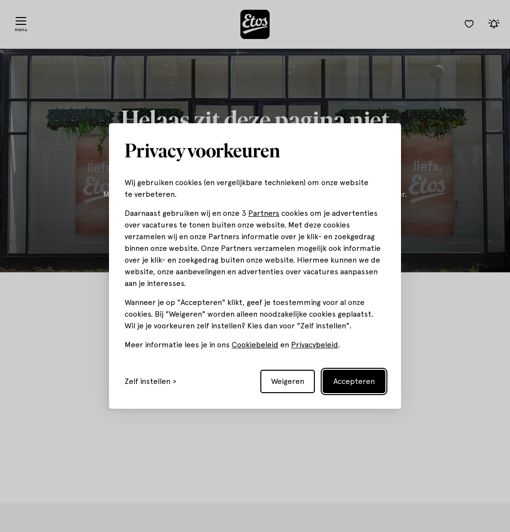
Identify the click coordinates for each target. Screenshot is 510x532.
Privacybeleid (314, 344)
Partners (263, 213)
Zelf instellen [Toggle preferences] (147, 381)
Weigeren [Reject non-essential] (287, 381)
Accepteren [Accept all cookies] (354, 381)
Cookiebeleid (255, 344)
